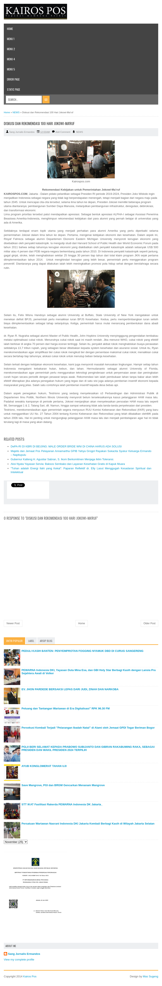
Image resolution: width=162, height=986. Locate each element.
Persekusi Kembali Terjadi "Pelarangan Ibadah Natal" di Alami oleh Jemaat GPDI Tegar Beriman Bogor (88, 727)
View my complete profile (19, 959)
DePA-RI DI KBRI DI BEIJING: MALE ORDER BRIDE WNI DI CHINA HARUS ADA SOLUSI (66, 446)
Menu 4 (11, 59)
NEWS (79, 132)
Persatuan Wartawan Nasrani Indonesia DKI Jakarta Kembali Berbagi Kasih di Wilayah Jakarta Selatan (88, 823)
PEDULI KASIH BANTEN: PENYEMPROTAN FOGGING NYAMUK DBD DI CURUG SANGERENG (82, 650)
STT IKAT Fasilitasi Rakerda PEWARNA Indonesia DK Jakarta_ (62, 804)
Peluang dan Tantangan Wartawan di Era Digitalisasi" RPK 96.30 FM (66, 708)
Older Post (149, 623)
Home (10, 29)
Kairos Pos (29, 976)
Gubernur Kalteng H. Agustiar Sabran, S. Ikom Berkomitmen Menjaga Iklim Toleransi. (62, 459)
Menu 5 (11, 69)
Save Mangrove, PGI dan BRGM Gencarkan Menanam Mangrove (63, 785)
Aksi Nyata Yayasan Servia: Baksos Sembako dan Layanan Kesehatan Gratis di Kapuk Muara (68, 463)
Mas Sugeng (150, 976)
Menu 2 (11, 49)
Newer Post (13, 623)
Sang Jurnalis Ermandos (24, 953)
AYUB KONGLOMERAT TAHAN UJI (44, 766)
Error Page (13, 79)
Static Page (13, 89)
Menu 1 (10, 39)
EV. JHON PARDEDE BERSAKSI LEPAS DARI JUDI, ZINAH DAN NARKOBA (70, 689)
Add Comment (62, 132)
